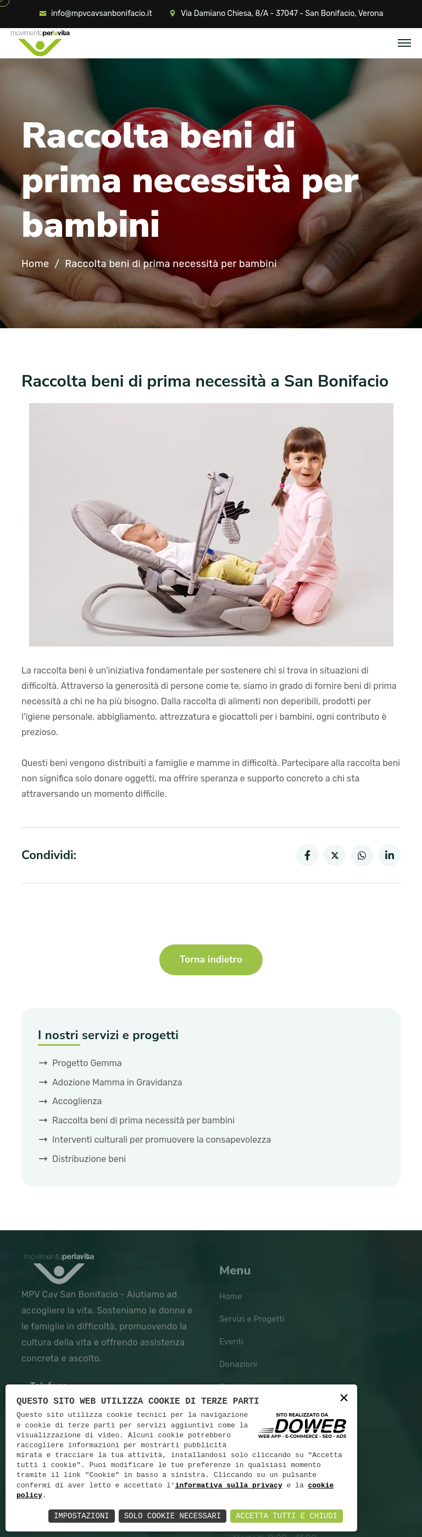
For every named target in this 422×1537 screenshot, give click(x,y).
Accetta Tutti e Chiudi (286, 1516)
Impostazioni (81, 1516)
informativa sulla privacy (228, 1486)
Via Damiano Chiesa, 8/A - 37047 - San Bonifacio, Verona (282, 13)
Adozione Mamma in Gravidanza (117, 1082)
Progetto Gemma (87, 1063)
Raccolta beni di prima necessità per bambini (143, 1120)
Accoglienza (77, 1101)
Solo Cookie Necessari (172, 1516)
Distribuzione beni (89, 1159)
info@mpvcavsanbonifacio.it (101, 13)
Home (35, 264)
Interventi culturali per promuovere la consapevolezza (161, 1139)
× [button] (344, 1398)
